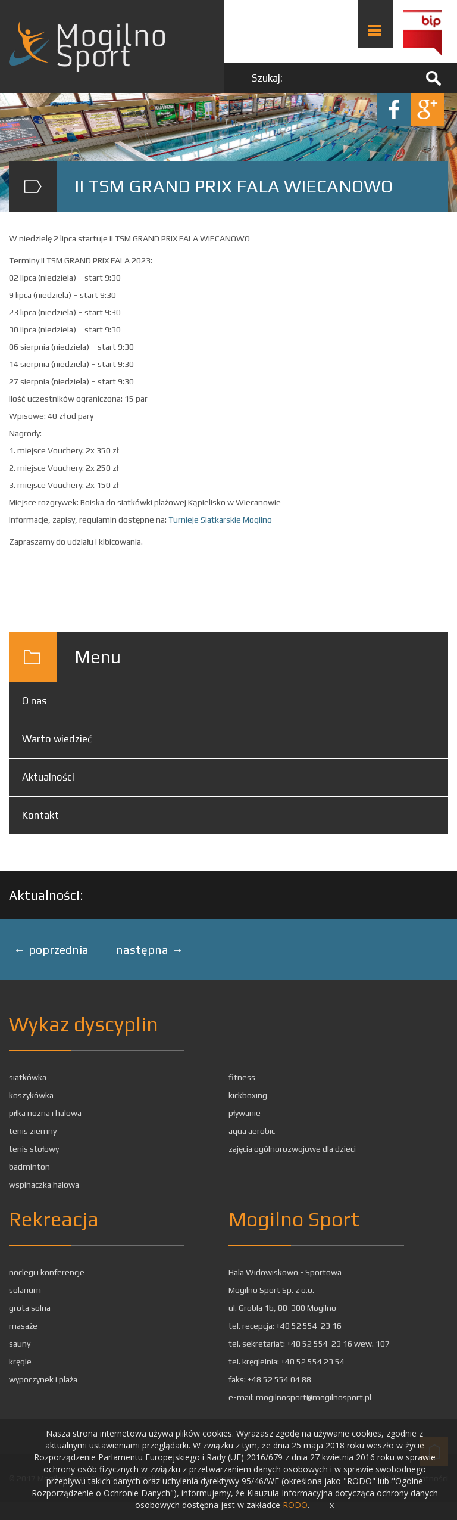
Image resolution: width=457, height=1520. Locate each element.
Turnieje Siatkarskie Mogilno (220, 519)
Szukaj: (267, 78)
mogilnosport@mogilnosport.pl (313, 1397)
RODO (295, 1504)
